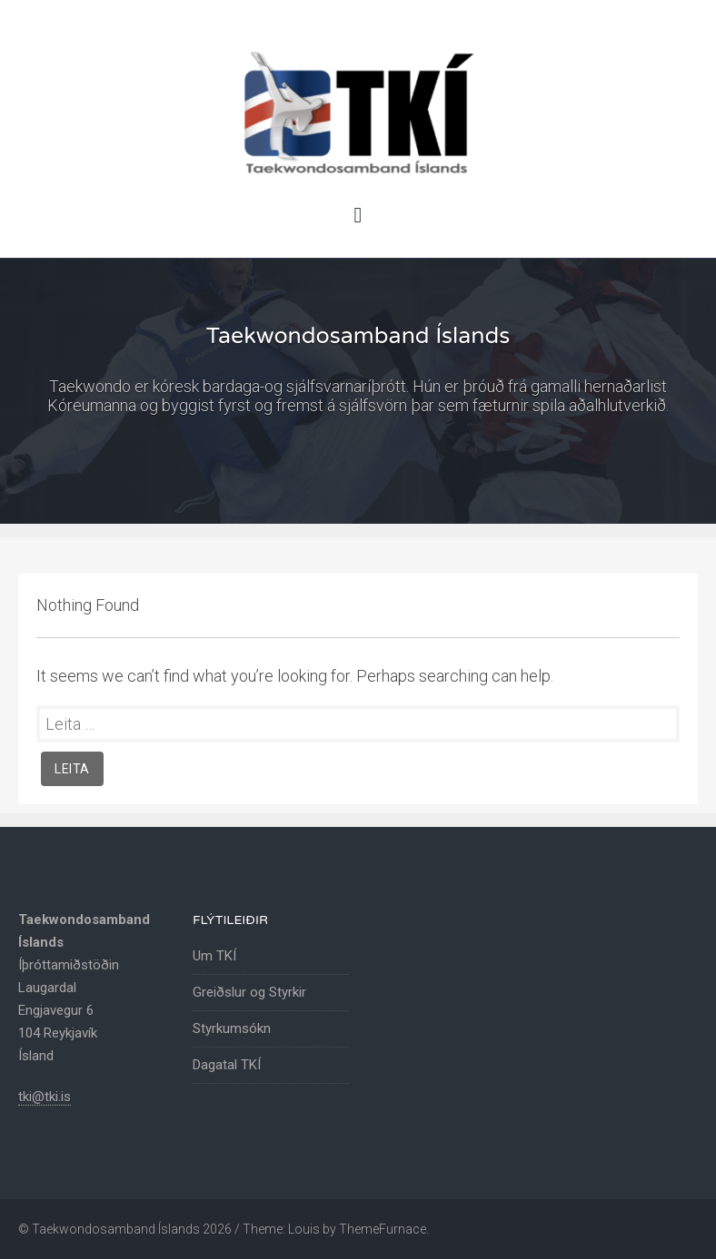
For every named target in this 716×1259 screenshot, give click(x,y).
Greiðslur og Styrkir (249, 992)
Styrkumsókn (232, 1028)
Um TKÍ (214, 956)
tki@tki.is (44, 1096)
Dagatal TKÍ (227, 1065)
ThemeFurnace (382, 1229)
